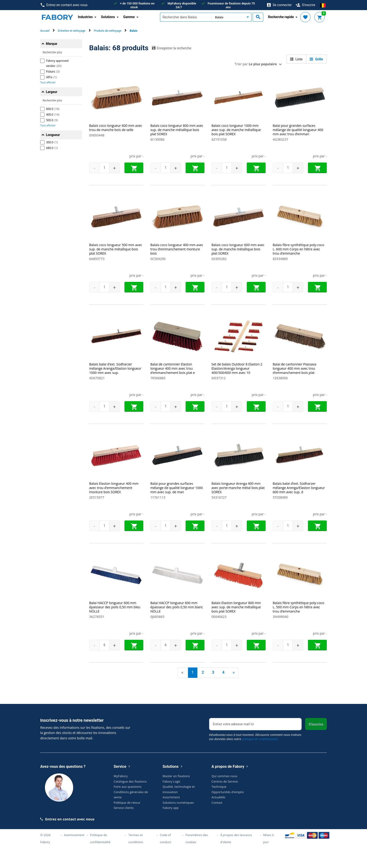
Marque (51, 44)
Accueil (44, 30)
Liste (296, 59)
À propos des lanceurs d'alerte (236, 838)
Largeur (51, 92)
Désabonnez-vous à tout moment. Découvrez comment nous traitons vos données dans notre (255, 737)
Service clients (124, 808)
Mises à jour (268, 838)
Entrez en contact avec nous (64, 5)
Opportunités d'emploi (227, 792)
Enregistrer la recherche (171, 48)
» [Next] (234, 672)
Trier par (256, 64)
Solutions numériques (178, 802)
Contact (217, 802)
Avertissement (74, 835)
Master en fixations (176, 776)
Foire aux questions (128, 786)
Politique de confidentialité (100, 838)
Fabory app (171, 808)
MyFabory (121, 776)
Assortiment (171, 797)
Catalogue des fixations (130, 781)
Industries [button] (85, 17)
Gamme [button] (129, 17)
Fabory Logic (171, 781)
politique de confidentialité (260, 739)
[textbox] (185, 17)
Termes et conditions (135, 838)
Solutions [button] (108, 17)
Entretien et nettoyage (71, 30)
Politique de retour (127, 802)
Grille (316, 59)
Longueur (53, 135)
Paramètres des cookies (196, 838)
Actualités (218, 797)
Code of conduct (165, 838)
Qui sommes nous (224, 776)
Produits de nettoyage (107, 30)
